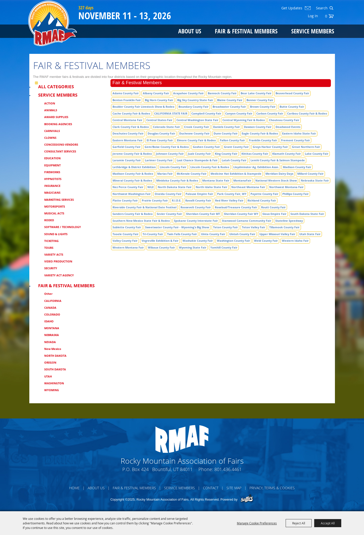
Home (74, 487)
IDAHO (49, 321)
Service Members (312, 31)
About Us (189, 31)
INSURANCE (52, 186)
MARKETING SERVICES (59, 200)
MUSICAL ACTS (54, 213)
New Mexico (52, 349)
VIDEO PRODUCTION (58, 261)
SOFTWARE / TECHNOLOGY (62, 227)
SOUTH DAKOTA (55, 369)
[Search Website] (321, 8)
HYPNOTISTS (52, 179)
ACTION (49, 103)
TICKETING (51, 241)
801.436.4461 (228, 469)
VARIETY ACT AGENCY (59, 275)
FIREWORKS (52, 172)
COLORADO (52, 314)
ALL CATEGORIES (56, 87)
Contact (210, 487)
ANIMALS (50, 110)
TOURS (48, 248)
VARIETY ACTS (53, 254)
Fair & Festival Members (246, 31)
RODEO (49, 220)
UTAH (48, 376)
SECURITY (50, 268)
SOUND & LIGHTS (55, 234)
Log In (313, 15)
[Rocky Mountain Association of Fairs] (52, 23)
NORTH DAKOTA (55, 356)
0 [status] (326, 16)
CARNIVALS (52, 131)
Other (48, 294)
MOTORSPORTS (54, 206)
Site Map (233, 487)
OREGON (50, 362)
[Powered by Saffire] (247, 499)
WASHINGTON (54, 383)
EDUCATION (52, 158)
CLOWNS (50, 138)
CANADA (50, 307)
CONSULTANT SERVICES (60, 151)
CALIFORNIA (52, 301)
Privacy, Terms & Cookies (272, 487)
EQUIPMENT (52, 165)
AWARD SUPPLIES (56, 117)
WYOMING (51, 390)
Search (331, 8)
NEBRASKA (51, 335)
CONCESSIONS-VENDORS (61, 144)
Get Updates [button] (291, 8)
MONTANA (51, 328)
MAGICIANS (52, 192)
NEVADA (50, 342)
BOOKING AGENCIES (58, 124)
